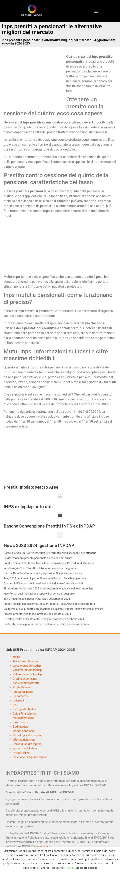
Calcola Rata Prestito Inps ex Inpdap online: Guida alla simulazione (43, 573)
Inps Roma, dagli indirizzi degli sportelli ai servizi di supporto (39, 593)
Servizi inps (20, 722)
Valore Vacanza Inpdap (27, 674)
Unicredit (18, 700)
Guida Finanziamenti (25, 713)
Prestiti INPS (21, 753)
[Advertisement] (34, 81)
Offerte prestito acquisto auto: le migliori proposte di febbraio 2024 (44, 619)
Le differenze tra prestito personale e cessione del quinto (38, 558)
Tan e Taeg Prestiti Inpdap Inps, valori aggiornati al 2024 (37, 598)
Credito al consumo (25, 678)
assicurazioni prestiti (26, 683)
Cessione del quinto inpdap (30, 757)
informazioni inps (24, 739)
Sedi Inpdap (20, 726)
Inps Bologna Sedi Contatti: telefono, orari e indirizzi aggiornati (41, 568)
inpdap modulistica (25, 748)
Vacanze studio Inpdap (27, 670)
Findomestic (21, 696)
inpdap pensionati (24, 731)
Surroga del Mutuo (24, 709)
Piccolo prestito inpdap (27, 735)
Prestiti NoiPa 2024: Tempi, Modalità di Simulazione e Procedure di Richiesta (49, 563)
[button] (96, 10)
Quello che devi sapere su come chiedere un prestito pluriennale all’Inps (46, 624)
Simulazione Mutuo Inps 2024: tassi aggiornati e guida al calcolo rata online (48, 588)
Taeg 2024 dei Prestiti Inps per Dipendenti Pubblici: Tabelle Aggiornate (45, 578)
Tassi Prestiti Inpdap (26, 661)
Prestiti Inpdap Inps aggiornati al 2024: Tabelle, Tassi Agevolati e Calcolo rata (49, 603)
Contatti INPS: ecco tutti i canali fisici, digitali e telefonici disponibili (43, 583)
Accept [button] (70, 867)
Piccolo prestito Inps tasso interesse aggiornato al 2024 (37, 614)
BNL (15, 705)
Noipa (16, 657)
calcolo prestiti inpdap (27, 665)
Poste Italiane (22, 687)
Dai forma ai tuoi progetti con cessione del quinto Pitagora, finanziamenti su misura (53, 609)
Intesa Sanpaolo (23, 691)
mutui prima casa (23, 718)
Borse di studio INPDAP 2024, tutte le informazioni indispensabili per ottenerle (50, 553)
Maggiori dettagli (86, 867)
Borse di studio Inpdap (27, 744)
